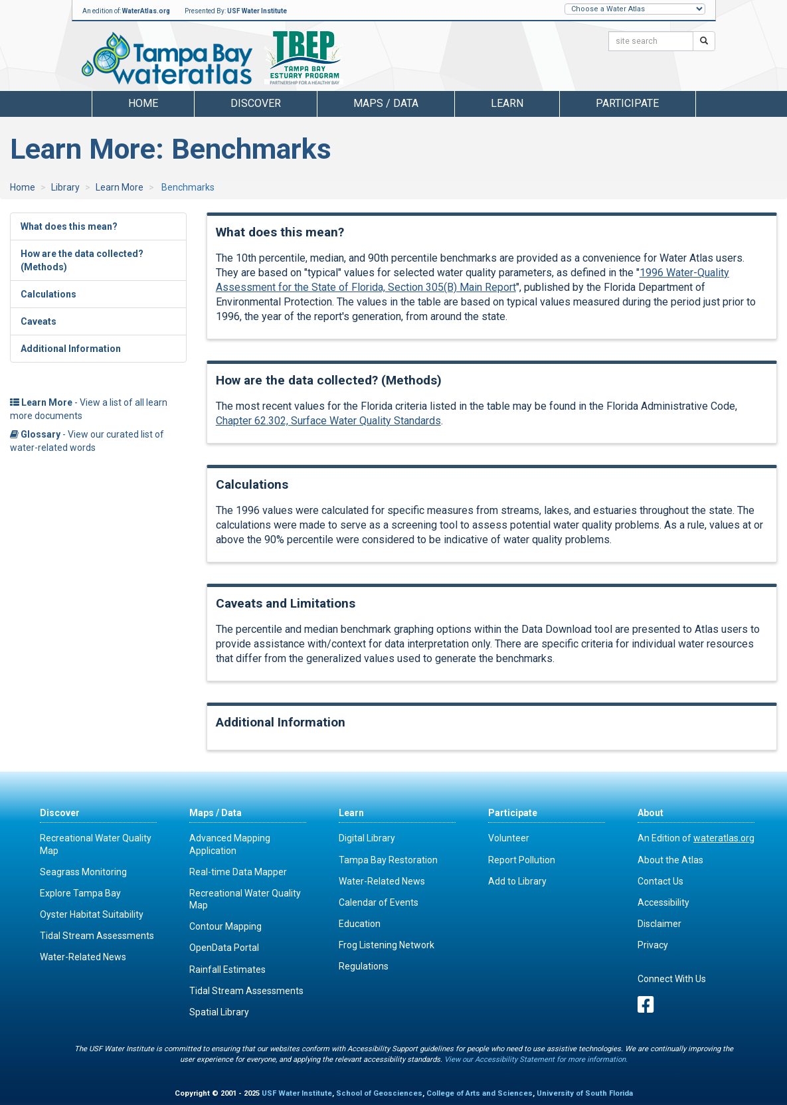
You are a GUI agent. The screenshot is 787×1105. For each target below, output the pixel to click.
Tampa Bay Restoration (388, 860)
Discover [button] (255, 103)
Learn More (119, 187)
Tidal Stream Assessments (97, 935)
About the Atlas (670, 860)
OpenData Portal (224, 947)
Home (143, 103)
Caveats (38, 321)
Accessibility (663, 902)
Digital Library (367, 838)
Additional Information (71, 348)
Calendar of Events (378, 902)
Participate (512, 813)
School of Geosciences (379, 1093)
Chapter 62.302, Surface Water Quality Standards (328, 420)
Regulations (364, 966)
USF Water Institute (257, 11)
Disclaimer (659, 923)
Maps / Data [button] (385, 103)
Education (360, 923)
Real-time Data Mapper (238, 872)
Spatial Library (219, 1012)
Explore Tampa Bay (80, 893)
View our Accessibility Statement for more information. (536, 1059)
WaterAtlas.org (146, 11)
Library (65, 187)
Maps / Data (215, 813)
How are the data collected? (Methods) (82, 260)
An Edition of (696, 838)
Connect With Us (672, 979)
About (650, 813)
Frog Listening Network (386, 945)
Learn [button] (507, 103)
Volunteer (508, 838)
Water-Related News (83, 957)
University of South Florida (585, 1093)
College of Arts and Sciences (479, 1093)
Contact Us (660, 881)
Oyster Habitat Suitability (91, 914)
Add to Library (517, 881)
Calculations (48, 294)
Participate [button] (627, 103)
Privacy (653, 945)
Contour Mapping (225, 926)
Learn (351, 813)
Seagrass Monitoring (83, 872)
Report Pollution (521, 860)
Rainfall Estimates (227, 969)
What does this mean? (69, 226)
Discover (60, 813)
